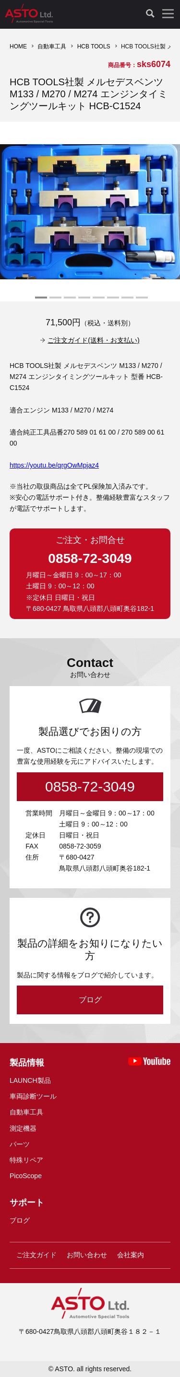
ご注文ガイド (36, 1255)
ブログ (90, 1000)
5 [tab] (97, 301)
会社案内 (130, 1255)
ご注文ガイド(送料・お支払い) (93, 340)
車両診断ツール (33, 1096)
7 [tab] (126, 301)
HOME (18, 46)
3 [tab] (68, 301)
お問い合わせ (87, 1255)
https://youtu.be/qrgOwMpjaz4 (54, 465)
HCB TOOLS (93, 46)
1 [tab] (40, 301)
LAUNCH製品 (30, 1080)
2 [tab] (54, 301)
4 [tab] (83, 301)
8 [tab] (140, 301)
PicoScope (26, 1176)
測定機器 (23, 1128)
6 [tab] (112, 301)
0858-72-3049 (90, 558)
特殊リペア (26, 1160)
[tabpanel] (90, 211)
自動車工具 (51, 46)
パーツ (20, 1144)
